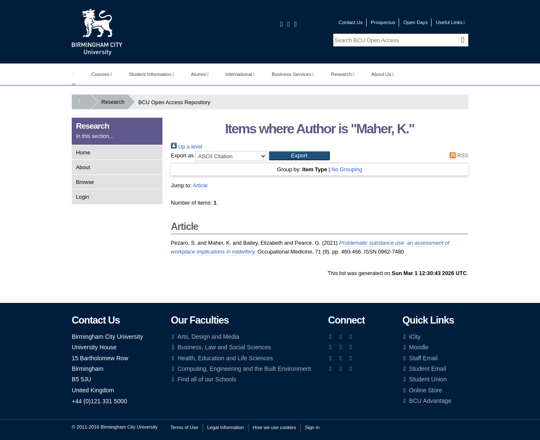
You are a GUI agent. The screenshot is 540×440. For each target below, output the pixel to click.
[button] (299, 155)
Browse (85, 182)
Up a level (186, 146)
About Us (382, 74)
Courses (101, 74)
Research (342, 74)
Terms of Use (184, 427)
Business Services (293, 74)
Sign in (312, 427)
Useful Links (450, 22)
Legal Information (225, 427)
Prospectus (383, 22)
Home (83, 152)
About (83, 167)
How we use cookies (274, 427)
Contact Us (351, 22)
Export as (182, 155)
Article (200, 185)
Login (82, 197)
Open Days (415, 22)
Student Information (151, 74)
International (240, 74)
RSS (457, 155)
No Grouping (347, 169)
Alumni (200, 74)
